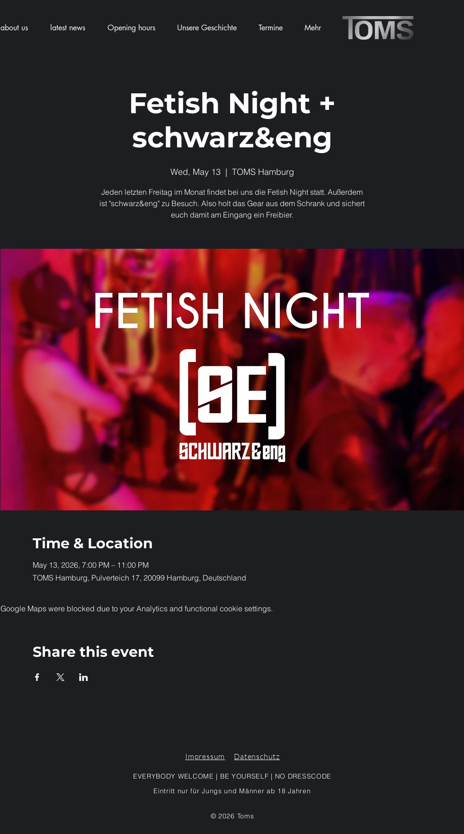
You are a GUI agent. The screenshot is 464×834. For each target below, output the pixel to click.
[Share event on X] (60, 677)
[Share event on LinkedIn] (83, 677)
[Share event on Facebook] (37, 677)
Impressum (205, 756)
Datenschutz (257, 756)
